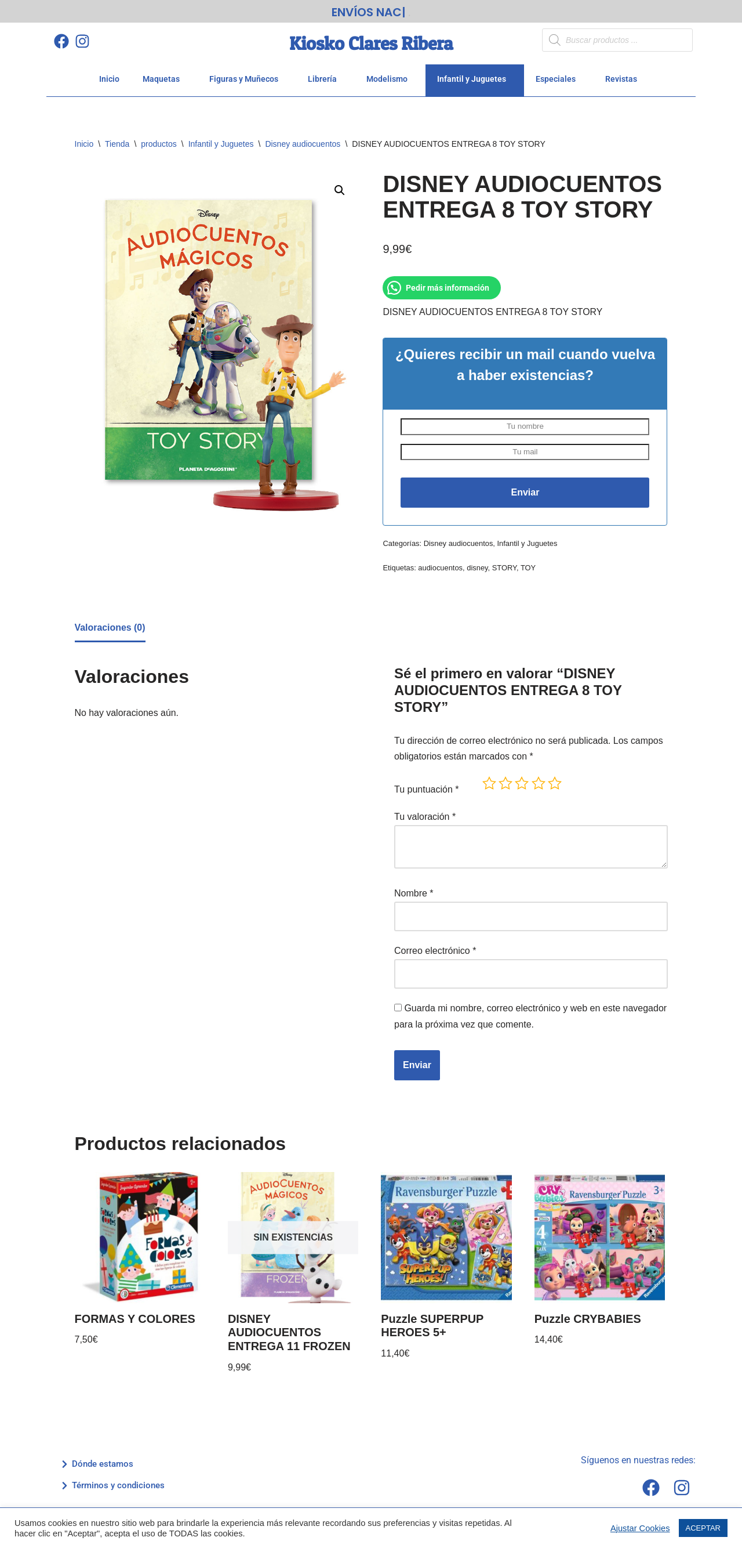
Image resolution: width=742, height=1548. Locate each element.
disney (477, 569)
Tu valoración (425, 818)
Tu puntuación (426, 792)
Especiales (559, 79)
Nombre (414, 894)
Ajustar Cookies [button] (640, 1528)
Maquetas (164, 79)
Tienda (117, 144)
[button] (339, 190)
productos (158, 144)
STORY (505, 569)
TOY (528, 569)
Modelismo (390, 79)
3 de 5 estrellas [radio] (522, 785)
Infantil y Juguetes (474, 79)
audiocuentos (441, 569)
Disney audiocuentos (302, 144)
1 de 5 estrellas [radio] (489, 785)
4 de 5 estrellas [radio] (538, 785)
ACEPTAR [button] (703, 1528)
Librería (325, 79)
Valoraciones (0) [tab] (110, 630)
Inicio (109, 79)
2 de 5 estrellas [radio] (505, 785)
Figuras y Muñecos (247, 79)
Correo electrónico (435, 951)
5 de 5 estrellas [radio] (555, 785)
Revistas (624, 79)
